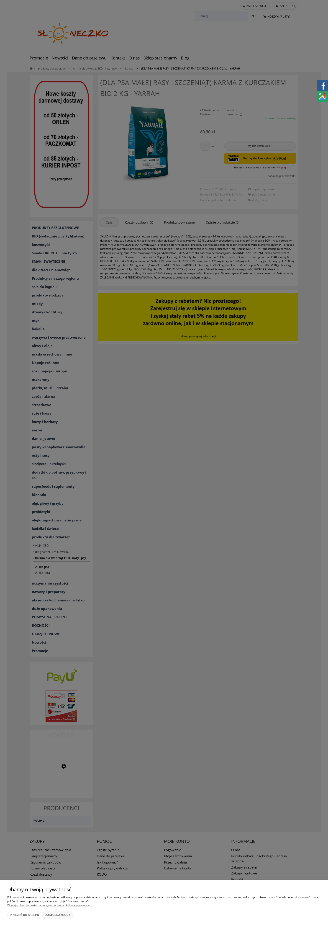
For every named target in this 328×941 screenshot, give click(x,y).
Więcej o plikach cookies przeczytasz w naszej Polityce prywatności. (49, 905)
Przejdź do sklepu (24, 915)
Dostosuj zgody (57, 915)
